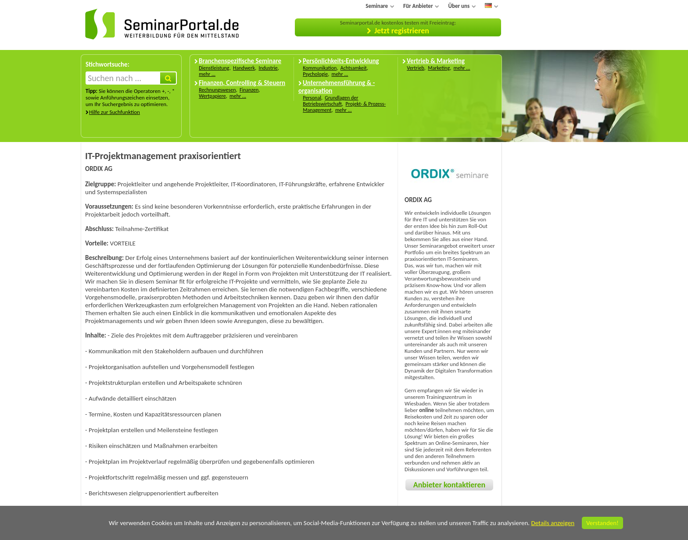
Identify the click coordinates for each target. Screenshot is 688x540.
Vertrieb (415, 68)
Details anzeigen (552, 523)
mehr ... (207, 74)
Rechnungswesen (217, 90)
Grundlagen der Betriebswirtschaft (330, 101)
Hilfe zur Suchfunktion (114, 112)
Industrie (267, 68)
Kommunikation (320, 68)
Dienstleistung (214, 68)
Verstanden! (602, 523)
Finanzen (249, 90)
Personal (312, 98)
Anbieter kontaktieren (449, 485)
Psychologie (315, 74)
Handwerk (244, 68)
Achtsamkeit (353, 68)
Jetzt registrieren (401, 31)
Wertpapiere (212, 96)
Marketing (439, 68)
